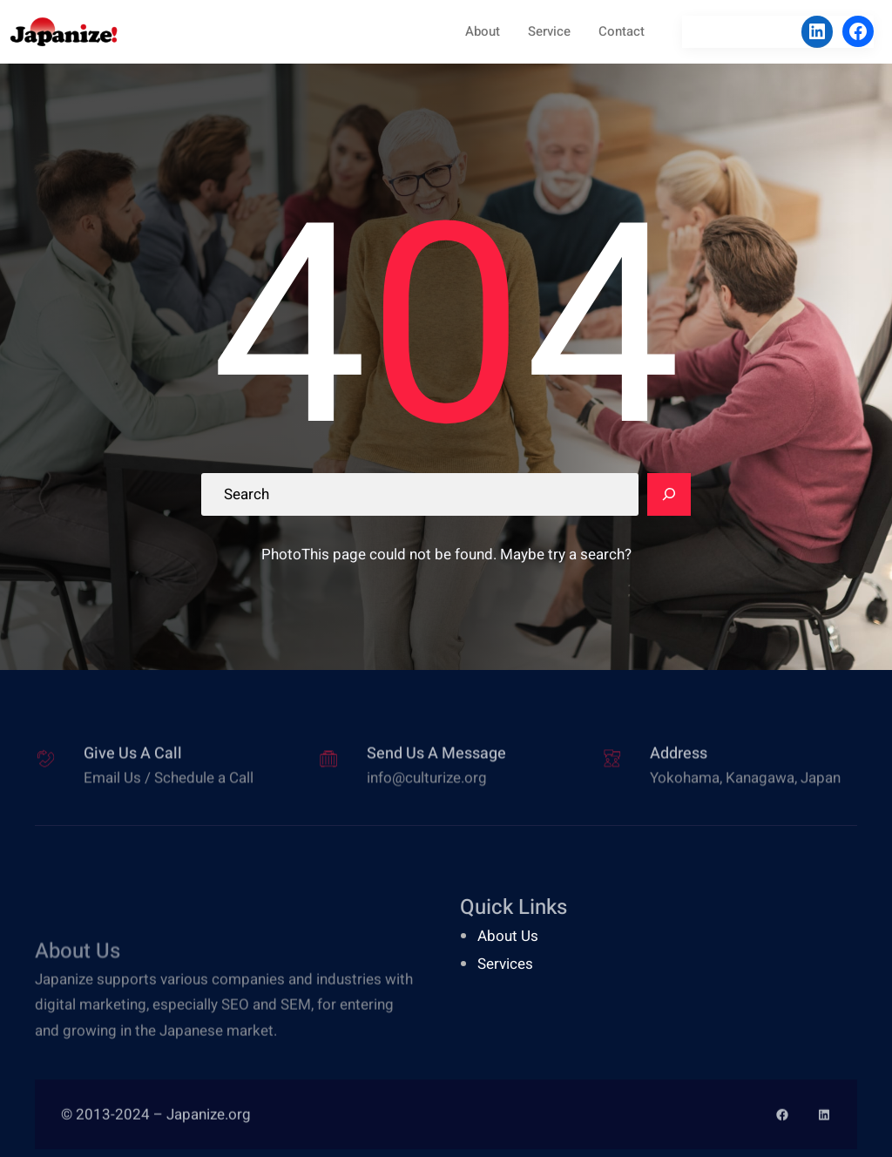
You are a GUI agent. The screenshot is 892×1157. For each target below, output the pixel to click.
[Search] (669, 495)
